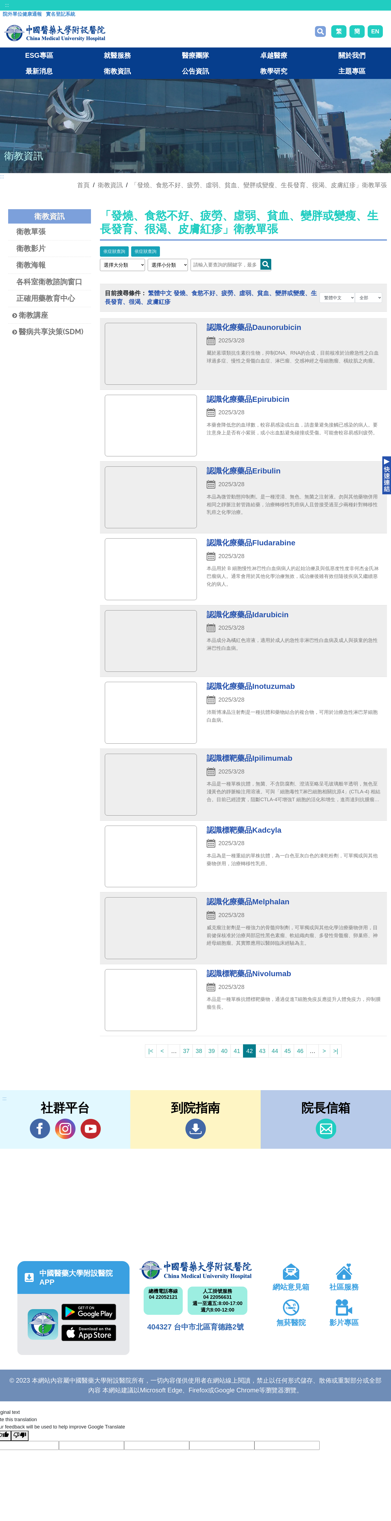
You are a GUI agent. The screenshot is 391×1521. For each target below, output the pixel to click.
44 (275, 1051)
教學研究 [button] (273, 71)
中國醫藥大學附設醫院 (195, 1270)
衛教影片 (31, 248)
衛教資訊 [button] (117, 71)
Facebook (40, 1129)
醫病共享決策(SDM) (47, 331)
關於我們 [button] (351, 55)
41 (237, 1051)
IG (65, 1129)
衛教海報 (31, 265)
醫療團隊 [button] (195, 55)
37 (186, 1051)
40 (224, 1051)
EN (375, 31)
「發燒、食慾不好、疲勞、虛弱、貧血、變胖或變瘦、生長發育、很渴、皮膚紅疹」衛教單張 (259, 185)
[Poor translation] (20, 1436)
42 (249, 1051)
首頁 (83, 185)
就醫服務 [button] (117, 55)
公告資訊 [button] (195, 71)
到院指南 (195, 1129)
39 (211, 1051)
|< (150, 1051)
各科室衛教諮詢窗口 (49, 282)
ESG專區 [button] (39, 55)
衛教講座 (30, 315)
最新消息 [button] (39, 71)
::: (7, 5)
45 (287, 1051)
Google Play (88, 1312)
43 (262, 1051)
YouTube (90, 1129)
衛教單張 (31, 231)
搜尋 (320, 31)
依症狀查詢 (114, 251)
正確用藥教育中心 (45, 298)
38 (199, 1051)
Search (265, 264)
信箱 (326, 1129)
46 (300, 1051)
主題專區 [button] (351, 71)
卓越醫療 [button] (273, 55)
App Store (88, 1333)
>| (335, 1051)
